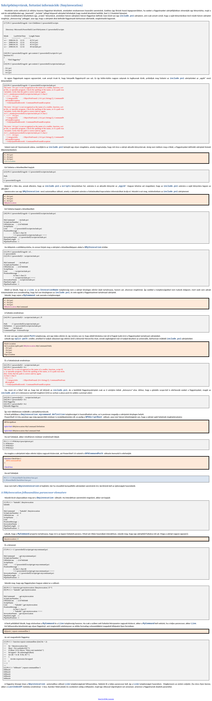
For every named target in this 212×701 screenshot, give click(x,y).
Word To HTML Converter (106, 699)
